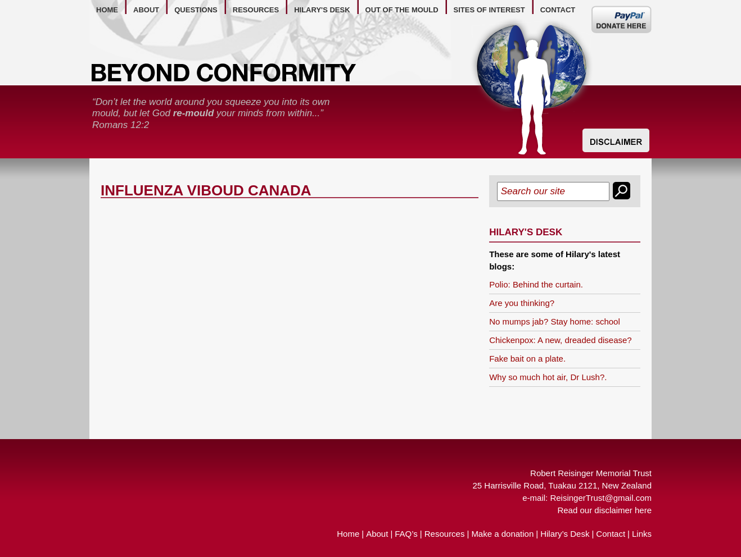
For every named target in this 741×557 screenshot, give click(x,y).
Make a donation (502, 533)
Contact (610, 533)
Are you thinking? (521, 303)
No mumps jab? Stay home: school (554, 321)
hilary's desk (322, 10)
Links (642, 533)
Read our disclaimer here (604, 510)
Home (348, 533)
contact (558, 10)
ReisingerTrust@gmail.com (601, 498)
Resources (444, 533)
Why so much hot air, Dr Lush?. (548, 377)
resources (256, 10)
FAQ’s (406, 533)
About (377, 533)
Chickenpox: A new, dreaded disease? (560, 340)
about (146, 10)
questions (196, 10)
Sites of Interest (489, 10)
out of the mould (402, 10)
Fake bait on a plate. (527, 358)
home (107, 10)
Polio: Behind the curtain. (536, 284)
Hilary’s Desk (564, 533)
